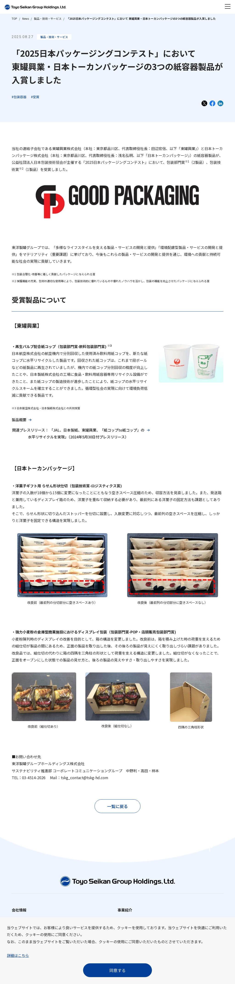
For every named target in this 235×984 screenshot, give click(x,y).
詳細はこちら (18, 955)
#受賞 (35, 97)
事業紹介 (125, 910)
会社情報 (19, 910)
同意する (117, 970)
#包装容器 (19, 97)
